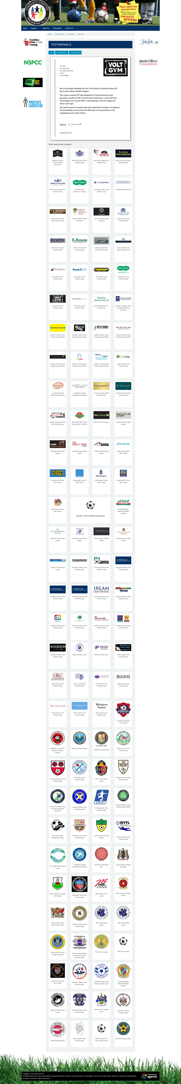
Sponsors (70, 34)
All (51, 52)
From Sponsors (61, 52)
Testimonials (59, 34)
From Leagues (75, 52)
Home (50, 34)
